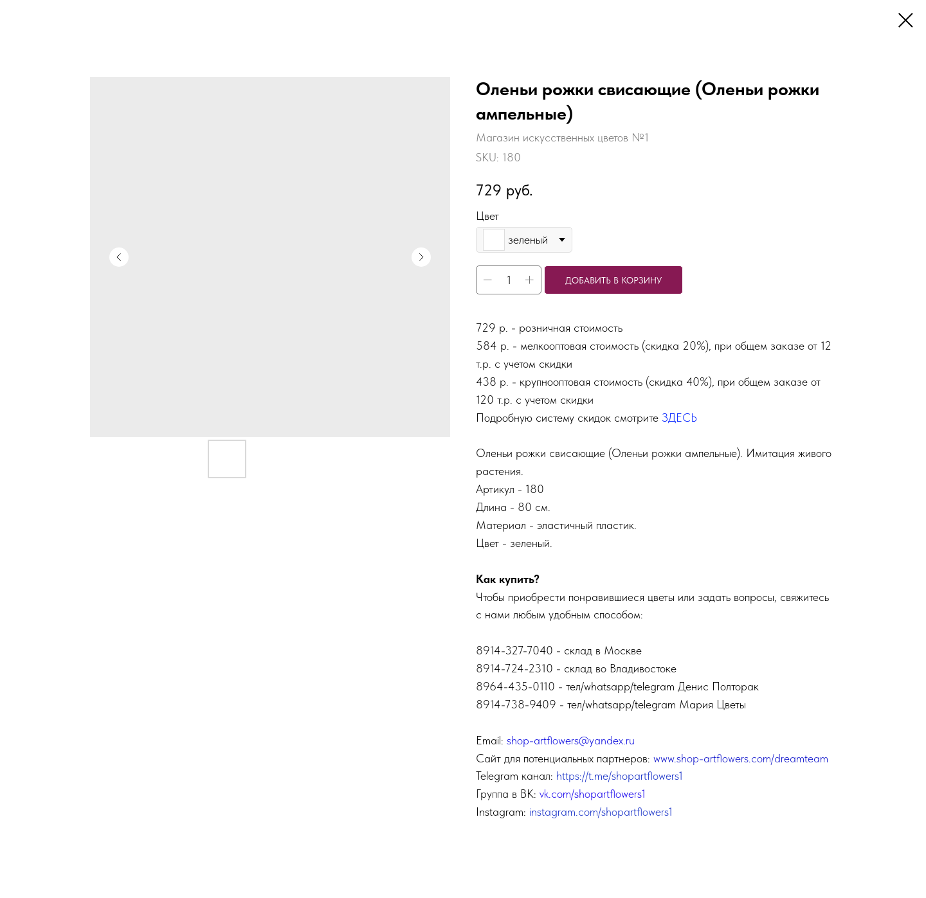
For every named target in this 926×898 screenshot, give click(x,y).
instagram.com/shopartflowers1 (601, 811)
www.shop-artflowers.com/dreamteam (740, 758)
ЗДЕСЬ (679, 417)
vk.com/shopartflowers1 (593, 793)
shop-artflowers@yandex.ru (571, 740)
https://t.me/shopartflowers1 (619, 775)
